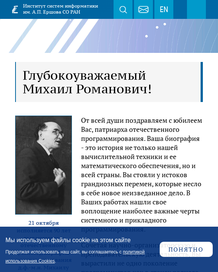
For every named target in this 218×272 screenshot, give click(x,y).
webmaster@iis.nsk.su (143, 9)
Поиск (123, 9)
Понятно (186, 249)
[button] (43, 164)
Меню (196, 9)
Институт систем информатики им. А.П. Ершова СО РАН (60, 9)
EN (164, 9)
